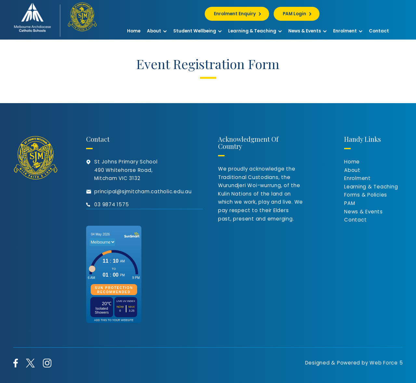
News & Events (307, 31)
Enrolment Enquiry (235, 14)
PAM (349, 203)
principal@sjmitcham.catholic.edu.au (142, 191)
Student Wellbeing (197, 31)
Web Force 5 (386, 362)
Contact (379, 31)
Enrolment (347, 31)
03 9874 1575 (111, 204)
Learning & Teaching (255, 31)
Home (133, 31)
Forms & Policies (365, 194)
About (157, 31)
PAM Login (294, 14)
